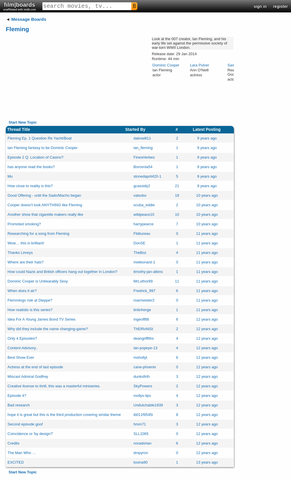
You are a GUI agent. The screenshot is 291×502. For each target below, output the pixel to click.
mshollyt (140, 357)
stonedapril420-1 (147, 176)
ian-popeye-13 (145, 348)
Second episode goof (25, 424)
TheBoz (139, 252)
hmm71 (139, 424)
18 (177, 195)
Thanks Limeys (20, 252)
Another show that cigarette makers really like (45, 214)
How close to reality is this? (30, 186)
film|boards (19, 6)
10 (177, 214)
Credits (13, 443)
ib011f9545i (143, 414)
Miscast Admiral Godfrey (28, 376)
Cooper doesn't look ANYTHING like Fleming (45, 205)
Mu (10, 176)
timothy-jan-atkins (148, 271)
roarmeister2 (143, 300)
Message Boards (28, 19)
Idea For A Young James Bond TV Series (41, 319)
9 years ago (207, 138)
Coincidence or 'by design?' (30, 434)
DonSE (139, 243)
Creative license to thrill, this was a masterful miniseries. (54, 386)
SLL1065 (140, 434)
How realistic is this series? (30, 310)
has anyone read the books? (31, 167)
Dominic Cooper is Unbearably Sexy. (38, 281)
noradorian (142, 443)
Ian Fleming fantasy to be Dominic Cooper (43, 148)
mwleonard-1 (144, 262)
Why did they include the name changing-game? (48, 329)
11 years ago (207, 233)
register (280, 6)
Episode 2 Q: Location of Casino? (36, 157)
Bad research (19, 405)
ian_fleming (143, 148)
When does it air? (22, 291)
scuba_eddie (144, 205)
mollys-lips (142, 395)
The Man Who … (22, 453)
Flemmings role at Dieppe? (30, 300)
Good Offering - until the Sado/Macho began (44, 195)
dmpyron (140, 453)
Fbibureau (141, 233)
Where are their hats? (26, 262)
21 (177, 186)
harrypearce (143, 224)
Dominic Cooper (165, 65)
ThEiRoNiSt (143, 329)
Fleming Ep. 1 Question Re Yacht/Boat (40, 138)
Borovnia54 (142, 167)
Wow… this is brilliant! (26, 243)
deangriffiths (143, 338)
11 (177, 281)
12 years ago (207, 319)
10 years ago (207, 195)
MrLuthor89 (142, 281)
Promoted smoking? (24, 224)
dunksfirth (141, 376)
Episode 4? (17, 395)
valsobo (139, 195)
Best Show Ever (21, 357)
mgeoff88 (141, 319)
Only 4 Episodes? (22, 338)
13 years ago (207, 462)
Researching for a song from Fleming (38, 233)
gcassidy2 (141, 186)
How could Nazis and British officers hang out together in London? (62, 271)
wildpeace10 (143, 214)
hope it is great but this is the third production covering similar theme (64, 414)
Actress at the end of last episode (35, 367)
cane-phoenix (144, 367)
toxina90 (140, 462)
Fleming (17, 29)
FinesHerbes (144, 157)
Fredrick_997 (144, 291)
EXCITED (16, 462)
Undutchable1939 (148, 405)
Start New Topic (23, 122)
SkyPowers (142, 386)
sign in (260, 6)
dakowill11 (142, 138)
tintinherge (142, 310)
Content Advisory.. (23, 348)
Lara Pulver (199, 65)
